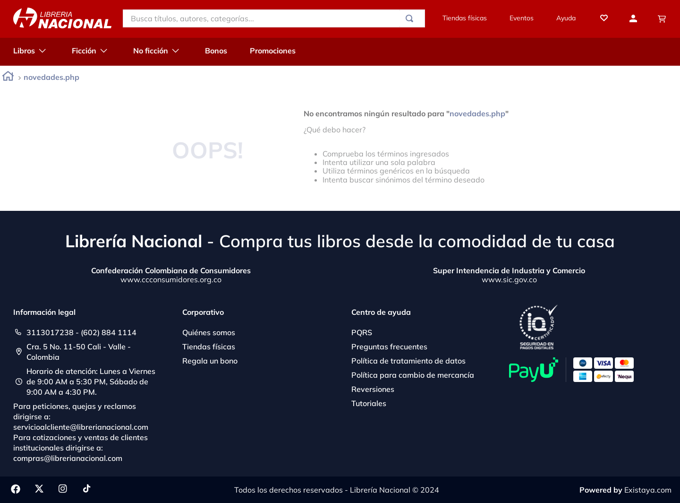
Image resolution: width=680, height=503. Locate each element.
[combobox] (274, 18)
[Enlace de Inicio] (8, 77)
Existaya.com (648, 489)
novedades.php (51, 77)
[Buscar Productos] (411, 18)
